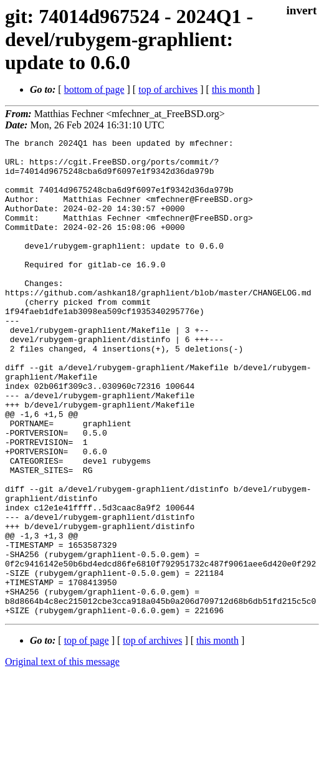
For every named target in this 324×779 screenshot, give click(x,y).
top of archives (168, 89)
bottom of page (94, 89)
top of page (86, 735)
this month (233, 89)
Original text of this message (62, 757)
